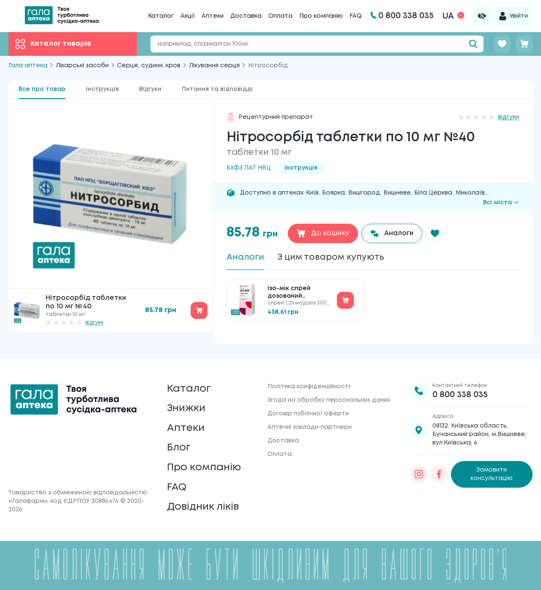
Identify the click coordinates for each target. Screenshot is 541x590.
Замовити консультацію (491, 473)
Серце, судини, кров (148, 65)
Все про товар (42, 89)
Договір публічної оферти (308, 412)
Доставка (246, 16)
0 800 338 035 (460, 394)
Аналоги (245, 257)
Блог (179, 447)
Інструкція (102, 89)
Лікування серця (214, 65)
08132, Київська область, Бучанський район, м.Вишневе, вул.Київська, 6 (479, 433)
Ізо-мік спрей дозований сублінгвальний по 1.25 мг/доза (297, 293)
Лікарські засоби (82, 65)
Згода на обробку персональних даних (329, 398)
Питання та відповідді (217, 89)
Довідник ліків (203, 506)
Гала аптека (27, 65)
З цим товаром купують (331, 257)
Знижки (186, 407)
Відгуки (150, 89)
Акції (187, 16)
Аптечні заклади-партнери (310, 425)
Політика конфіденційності (309, 385)
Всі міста (501, 202)
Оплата (280, 16)
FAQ (356, 16)
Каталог (161, 16)
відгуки (94, 322)
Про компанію (321, 16)
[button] (435, 233)
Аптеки (213, 16)
